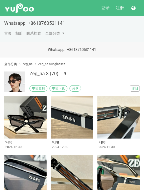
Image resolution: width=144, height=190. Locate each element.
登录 (105, 7)
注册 (120, 7)
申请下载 (58, 88)
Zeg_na (27, 64)
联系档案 (33, 33)
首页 (8, 33)
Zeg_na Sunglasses (51, 64)
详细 (135, 88)
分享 (75, 88)
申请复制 (38, 88)
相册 (19, 33)
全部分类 (52, 33)
